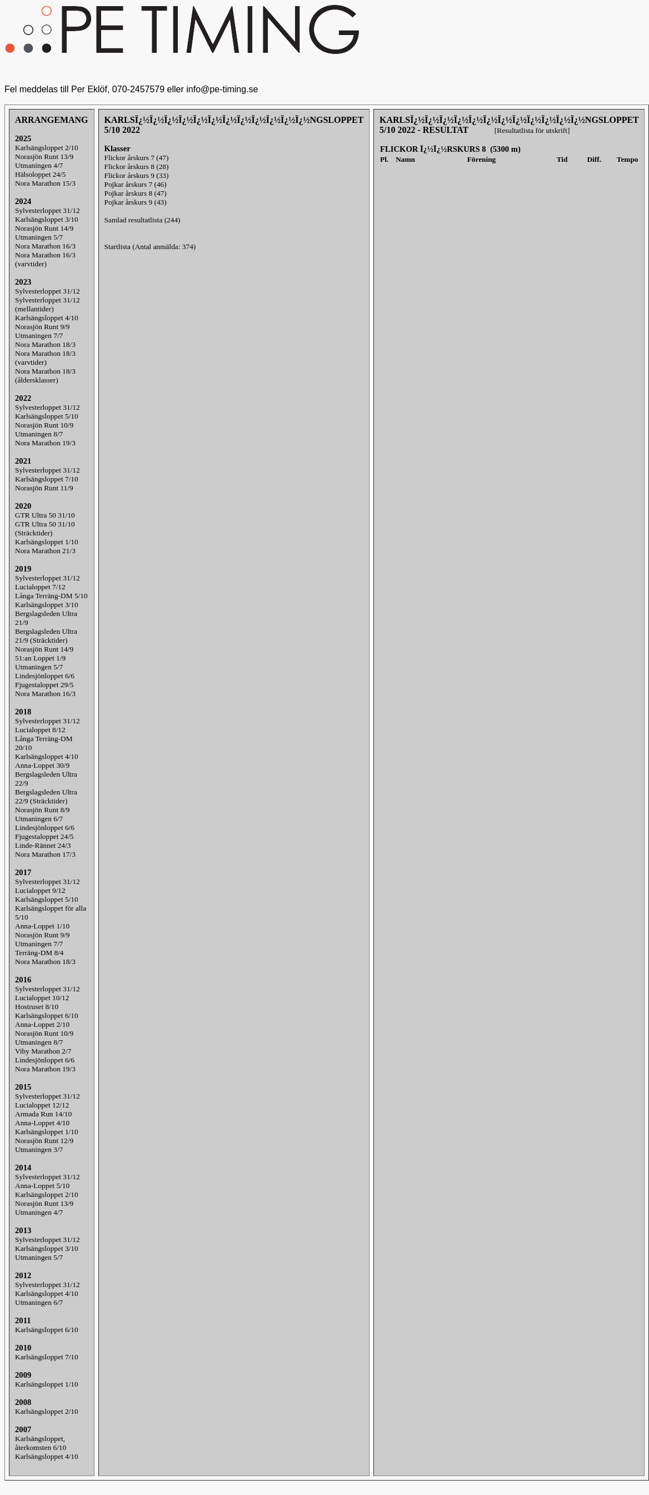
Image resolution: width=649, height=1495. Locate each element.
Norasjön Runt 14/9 (44, 228)
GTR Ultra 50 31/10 (45, 515)
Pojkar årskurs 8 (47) (135, 193)
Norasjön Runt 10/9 (44, 425)
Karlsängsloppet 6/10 (46, 1015)
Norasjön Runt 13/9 (44, 156)
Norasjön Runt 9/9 (42, 326)
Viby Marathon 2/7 (43, 1051)
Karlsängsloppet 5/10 (46, 416)
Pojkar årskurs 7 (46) (135, 184)
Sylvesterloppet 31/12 (47, 210)
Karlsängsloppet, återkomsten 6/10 (40, 1443)
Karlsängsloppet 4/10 (46, 318)
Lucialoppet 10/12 (42, 998)
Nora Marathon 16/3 (45, 246)
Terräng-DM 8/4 (39, 952)
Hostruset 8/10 (36, 1006)
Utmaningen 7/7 (39, 335)
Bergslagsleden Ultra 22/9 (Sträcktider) (46, 796)
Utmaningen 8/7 (39, 434)
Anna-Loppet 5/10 (42, 1185)
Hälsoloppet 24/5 (40, 174)
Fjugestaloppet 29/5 (44, 685)
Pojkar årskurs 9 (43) (135, 202)
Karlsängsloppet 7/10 (46, 479)
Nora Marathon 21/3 (45, 551)
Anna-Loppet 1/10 (42, 926)
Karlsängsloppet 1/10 (46, 542)
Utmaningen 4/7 (39, 165)
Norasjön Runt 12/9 (44, 1140)
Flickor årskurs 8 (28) (136, 166)
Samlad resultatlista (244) (142, 220)
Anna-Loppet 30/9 (42, 765)
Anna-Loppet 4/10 (42, 1123)
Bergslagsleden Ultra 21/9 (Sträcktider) (46, 635)
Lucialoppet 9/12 (40, 890)
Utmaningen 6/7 (39, 818)
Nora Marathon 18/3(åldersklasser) (45, 375)
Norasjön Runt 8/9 (42, 810)
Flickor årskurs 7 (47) (136, 157)
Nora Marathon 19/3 (45, 443)
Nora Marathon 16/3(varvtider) (45, 259)
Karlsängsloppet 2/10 (46, 147)
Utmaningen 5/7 (39, 237)
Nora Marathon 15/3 (45, 183)
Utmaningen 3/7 (39, 1149)
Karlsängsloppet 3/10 (46, 219)
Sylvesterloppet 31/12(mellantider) (47, 304)
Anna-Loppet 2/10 (42, 1024)
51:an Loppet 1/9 (40, 658)
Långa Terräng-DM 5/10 (51, 596)
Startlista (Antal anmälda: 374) (150, 246)
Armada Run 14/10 (43, 1114)
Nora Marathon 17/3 (45, 854)
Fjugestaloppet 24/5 (44, 836)
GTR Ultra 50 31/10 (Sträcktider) (45, 528)
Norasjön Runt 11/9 (44, 488)
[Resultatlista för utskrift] (532, 130)
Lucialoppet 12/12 (42, 1105)
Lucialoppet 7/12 (40, 587)
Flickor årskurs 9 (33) (136, 175)
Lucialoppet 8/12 (40, 730)
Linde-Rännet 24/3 (43, 845)
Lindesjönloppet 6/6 (44, 676)
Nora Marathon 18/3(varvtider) (45, 357)
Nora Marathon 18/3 (45, 344)
